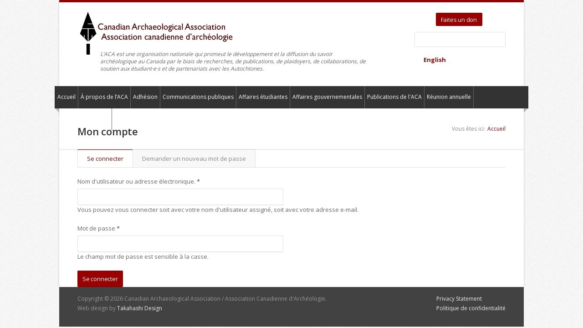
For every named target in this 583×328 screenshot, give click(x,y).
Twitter (491, 16)
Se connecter (110, 158)
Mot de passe (98, 228)
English (435, 60)
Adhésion (145, 97)
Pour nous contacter (83, 119)
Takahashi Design (139, 308)
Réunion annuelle (449, 97)
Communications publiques (198, 97)
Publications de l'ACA (394, 97)
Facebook (501, 16)
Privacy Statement (459, 298)
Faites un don (459, 19)
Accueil (66, 97)
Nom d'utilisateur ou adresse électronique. (138, 181)
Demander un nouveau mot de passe (194, 158)
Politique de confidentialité (471, 308)
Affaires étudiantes (263, 97)
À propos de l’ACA (104, 97)
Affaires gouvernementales (327, 97)
